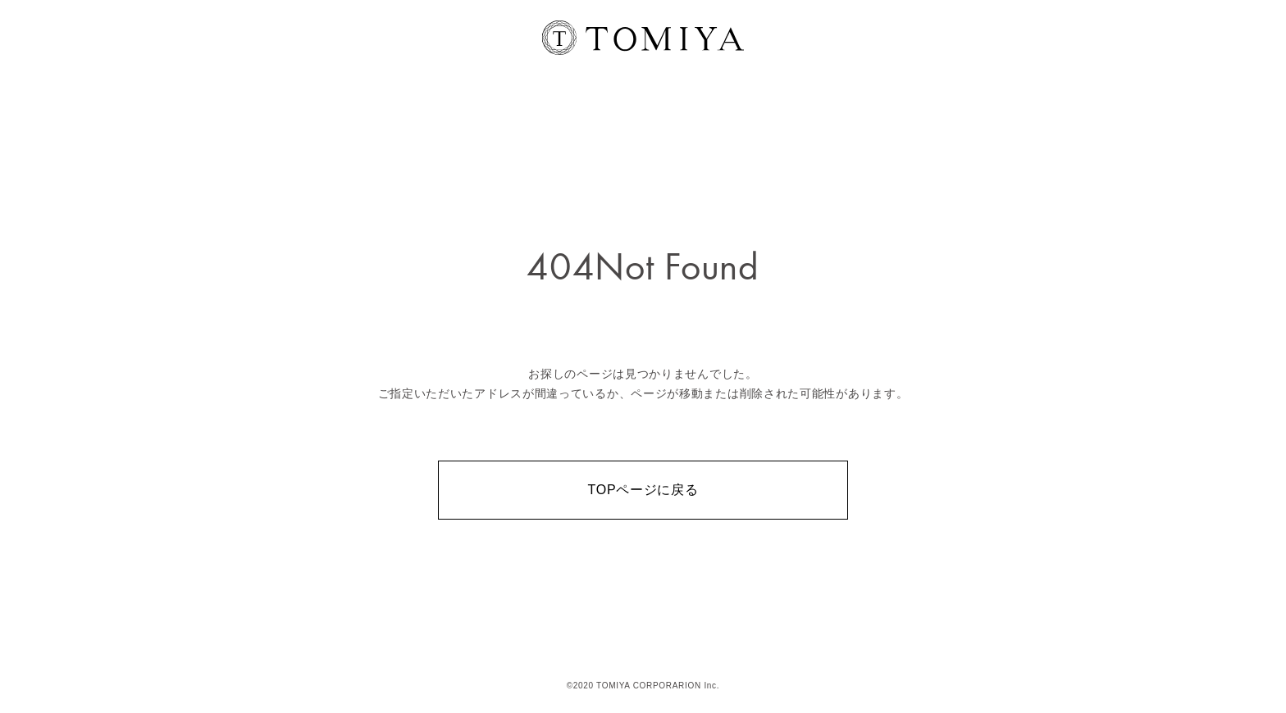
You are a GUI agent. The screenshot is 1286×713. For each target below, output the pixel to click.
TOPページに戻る (643, 490)
